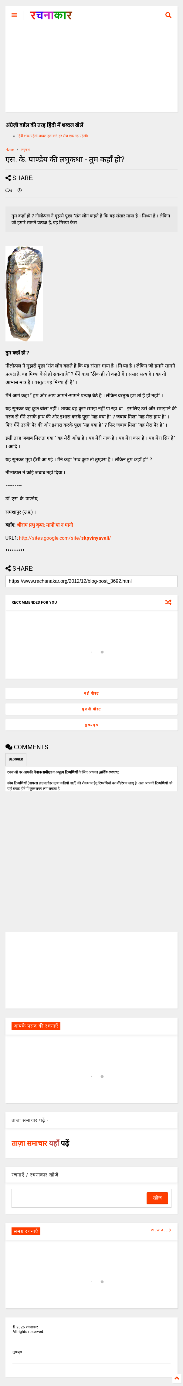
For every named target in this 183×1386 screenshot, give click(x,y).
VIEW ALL (161, 1230)
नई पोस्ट (91, 693)
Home (9, 149)
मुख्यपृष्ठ (91, 725)
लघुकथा (25, 149)
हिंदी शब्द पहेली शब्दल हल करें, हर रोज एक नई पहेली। (53, 136)
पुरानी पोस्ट (91, 709)
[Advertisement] (91, 69)
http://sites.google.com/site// (65, 538)
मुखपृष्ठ (17, 1352)
